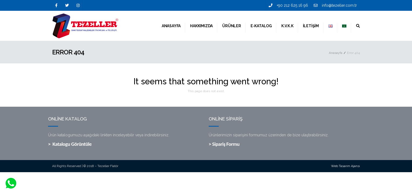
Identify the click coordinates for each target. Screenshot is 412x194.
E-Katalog (261, 26)
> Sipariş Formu (224, 144)
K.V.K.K (287, 26)
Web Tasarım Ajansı (345, 166)
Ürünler (231, 26)
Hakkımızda (201, 26)
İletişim (311, 26)
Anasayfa (171, 26)
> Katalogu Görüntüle (70, 144)
